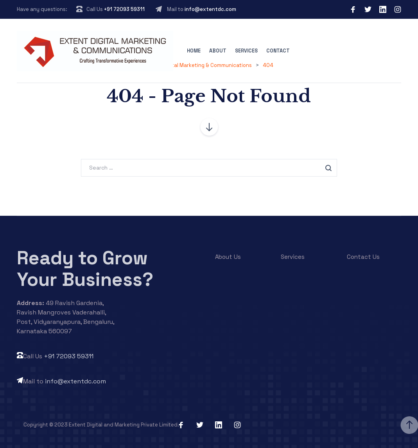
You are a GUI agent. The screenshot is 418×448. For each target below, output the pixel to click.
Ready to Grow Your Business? (85, 268)
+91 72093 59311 (124, 9)
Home (194, 51)
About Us (228, 256)
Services (246, 51)
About (217, 51)
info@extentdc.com (210, 9)
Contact (278, 51)
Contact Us (363, 256)
